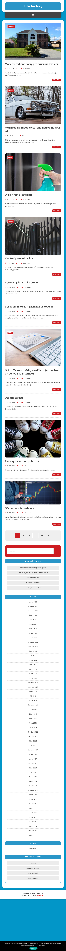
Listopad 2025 (33, 611)
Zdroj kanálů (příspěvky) (33, 868)
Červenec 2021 (33, 750)
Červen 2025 (33, 624)
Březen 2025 (33, 629)
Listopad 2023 (33, 687)
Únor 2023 (33, 723)
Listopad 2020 (33, 763)
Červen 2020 (33, 777)
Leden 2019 (33, 813)
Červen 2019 (33, 804)
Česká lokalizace (33, 878)
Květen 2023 (33, 714)
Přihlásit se (33, 863)
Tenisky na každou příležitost (23, 461)
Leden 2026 (33, 602)
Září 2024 (33, 656)
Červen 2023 (33, 710)
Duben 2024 (33, 665)
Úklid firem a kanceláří (18, 194)
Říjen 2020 (33, 768)
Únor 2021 (33, 754)
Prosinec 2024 (33, 642)
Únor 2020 (33, 786)
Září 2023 (33, 696)
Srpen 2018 (33, 817)
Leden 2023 (33, 728)
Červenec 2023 (33, 705)
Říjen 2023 (33, 692)
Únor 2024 (33, 674)
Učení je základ (14, 397)
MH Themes (40, 895)
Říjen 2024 (33, 651)
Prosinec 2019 (33, 790)
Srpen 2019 (33, 799)
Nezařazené (33, 848)
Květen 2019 (33, 808)
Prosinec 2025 (33, 606)
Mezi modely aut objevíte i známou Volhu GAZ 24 (33, 573)
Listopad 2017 (33, 831)
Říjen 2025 (33, 615)
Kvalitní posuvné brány (19, 258)
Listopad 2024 (33, 647)
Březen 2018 (33, 826)
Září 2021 (33, 745)
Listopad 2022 (33, 736)
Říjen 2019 (33, 795)
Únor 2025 (33, 633)
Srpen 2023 (33, 701)
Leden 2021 (33, 759)
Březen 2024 (33, 669)
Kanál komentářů (33, 873)
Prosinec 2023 (33, 683)
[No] (64, 946)
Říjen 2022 (33, 741)
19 (42, 535)
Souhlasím (33, 948)
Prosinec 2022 (33, 732)
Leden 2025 (33, 638)
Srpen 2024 (33, 660)
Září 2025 (33, 620)
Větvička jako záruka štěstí (21, 282)
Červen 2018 (33, 822)
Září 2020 (33, 772)
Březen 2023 (33, 718)
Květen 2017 (33, 835)
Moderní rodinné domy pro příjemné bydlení (31, 63)
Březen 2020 (33, 781)
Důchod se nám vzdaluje (19, 508)
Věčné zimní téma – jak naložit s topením (29, 306)
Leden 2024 (33, 678)
